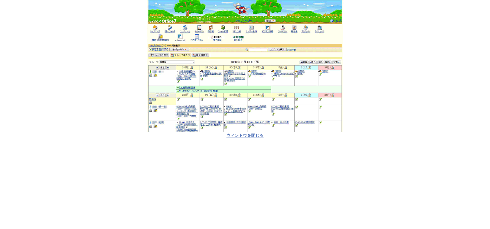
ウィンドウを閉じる (245, 135)
